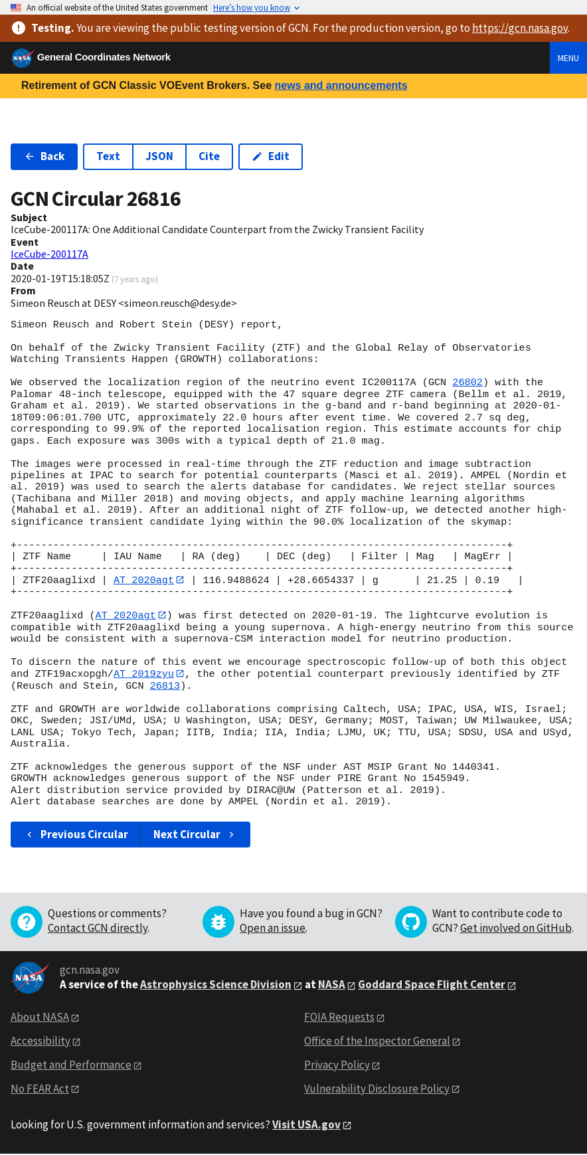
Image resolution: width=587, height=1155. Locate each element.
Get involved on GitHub (516, 928)
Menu (568, 58)
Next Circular (195, 835)
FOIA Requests (339, 1017)
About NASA (40, 1017)
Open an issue (272, 928)
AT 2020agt (144, 579)
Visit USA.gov (306, 1125)
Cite (209, 156)
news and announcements (340, 85)
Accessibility (40, 1041)
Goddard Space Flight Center (431, 985)
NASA (331, 985)
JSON (159, 156)
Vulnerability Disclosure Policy (377, 1089)
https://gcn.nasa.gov (520, 28)
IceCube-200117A (49, 253)
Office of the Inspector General (377, 1041)
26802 (467, 382)
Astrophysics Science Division (216, 985)
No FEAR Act (40, 1089)
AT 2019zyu (144, 674)
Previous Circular (76, 835)
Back (44, 156)
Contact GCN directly (97, 928)
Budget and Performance (71, 1065)
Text (108, 156)
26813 (165, 686)
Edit (271, 156)
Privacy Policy (337, 1065)
